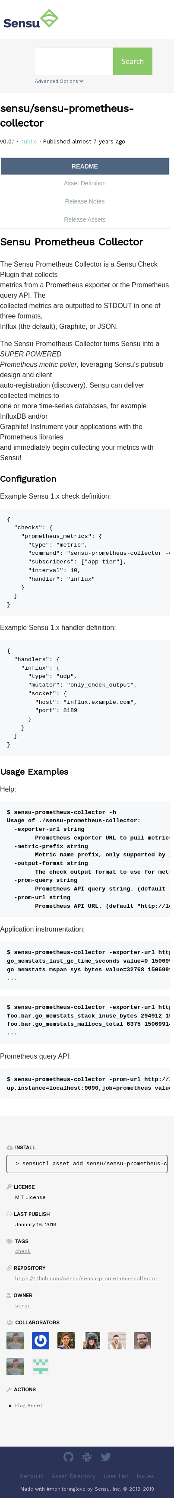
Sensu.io (32, 1476)
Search (133, 61)
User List (116, 1476)
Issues (145, 1476)
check (23, 1251)
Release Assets (85, 219)
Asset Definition (85, 183)
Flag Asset (28, 1406)
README (85, 166)
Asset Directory (73, 1476)
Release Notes (85, 201)
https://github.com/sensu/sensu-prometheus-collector (86, 1278)
